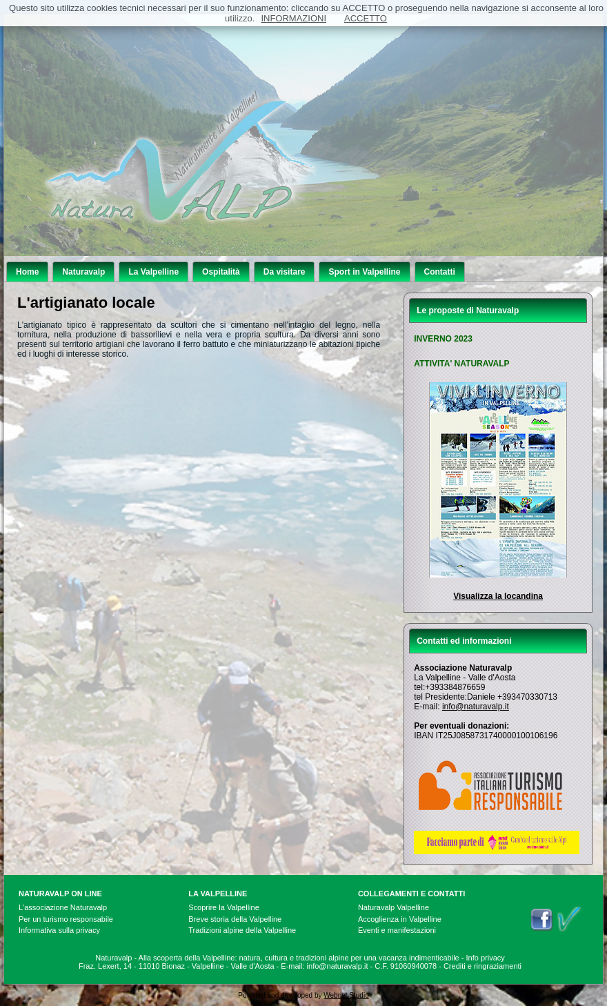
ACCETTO (365, 18)
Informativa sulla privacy (59, 930)
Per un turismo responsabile (66, 919)
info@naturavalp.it (475, 706)
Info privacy (485, 958)
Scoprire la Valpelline (223, 907)
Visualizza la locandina (498, 596)
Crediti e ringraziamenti (482, 966)
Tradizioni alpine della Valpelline (242, 930)
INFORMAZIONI (293, 18)
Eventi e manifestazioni (397, 930)
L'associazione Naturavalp (63, 907)
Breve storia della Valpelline (234, 919)
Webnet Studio (346, 995)
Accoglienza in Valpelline (399, 919)
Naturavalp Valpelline (393, 907)
